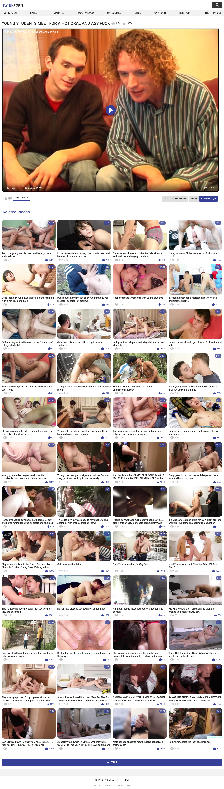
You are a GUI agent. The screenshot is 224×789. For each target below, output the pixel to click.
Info (165, 198)
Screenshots (179, 198)
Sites (138, 13)
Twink (13, 5)
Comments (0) (208, 198)
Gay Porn (160, 13)
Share (194, 198)
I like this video (5, 198)
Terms (126, 780)
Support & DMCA (104, 780)
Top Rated (58, 13)
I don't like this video (10, 198)
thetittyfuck (213, 13)
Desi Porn (185, 13)
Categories (114, 13)
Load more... (112, 762)
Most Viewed (86, 13)
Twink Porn (9, 13)
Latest (34, 13)
